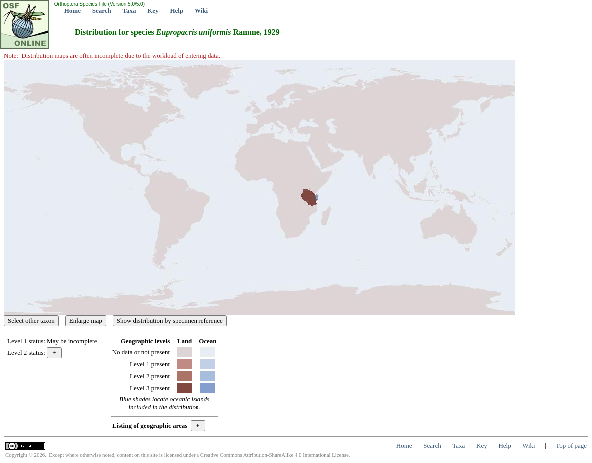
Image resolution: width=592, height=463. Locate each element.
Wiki (201, 10)
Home (72, 10)
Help (176, 10)
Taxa (129, 10)
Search (101, 10)
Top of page (571, 445)
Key (152, 10)
